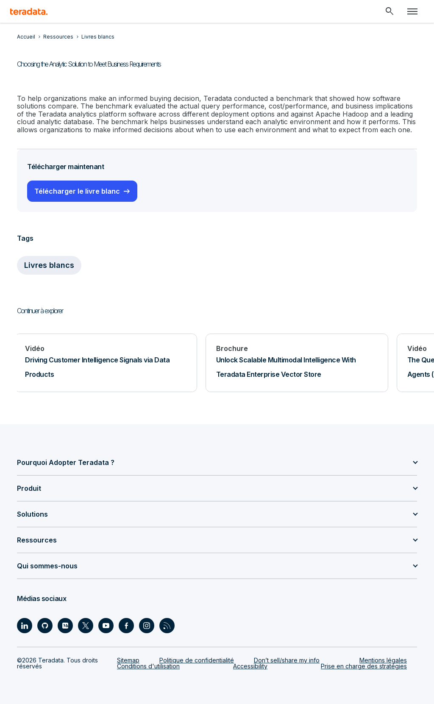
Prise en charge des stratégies (364, 666)
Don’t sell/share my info (287, 660)
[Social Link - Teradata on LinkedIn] (24, 625)
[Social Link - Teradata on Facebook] (126, 625)
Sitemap (128, 660)
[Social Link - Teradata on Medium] (65, 625)
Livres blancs (49, 265)
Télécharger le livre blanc (77, 191)
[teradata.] (28, 11)
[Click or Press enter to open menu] (412, 11)
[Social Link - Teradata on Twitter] (85, 625)
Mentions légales (383, 660)
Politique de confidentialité (196, 660)
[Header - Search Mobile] (389, 11)
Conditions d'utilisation (148, 666)
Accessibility (250, 666)
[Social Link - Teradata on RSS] (167, 625)
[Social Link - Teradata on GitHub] (45, 625)
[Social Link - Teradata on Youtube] (106, 625)
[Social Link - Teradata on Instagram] (146, 625)
